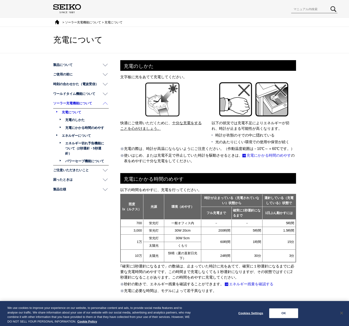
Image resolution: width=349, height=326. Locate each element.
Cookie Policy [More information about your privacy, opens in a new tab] (87, 323)
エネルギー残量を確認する (251, 284)
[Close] (342, 314)
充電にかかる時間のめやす (269, 155)
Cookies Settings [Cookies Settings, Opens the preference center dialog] (250, 314)
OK (283, 314)
